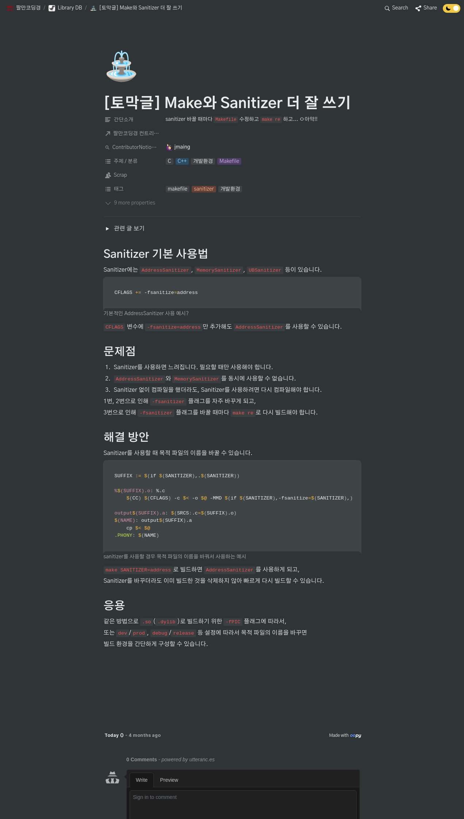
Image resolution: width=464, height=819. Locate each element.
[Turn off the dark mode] (451, 11)
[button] (23, 8)
